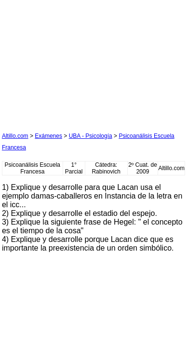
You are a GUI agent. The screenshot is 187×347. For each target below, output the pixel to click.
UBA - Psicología (90, 136)
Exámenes (48, 136)
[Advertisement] (74, 62)
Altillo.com (15, 136)
